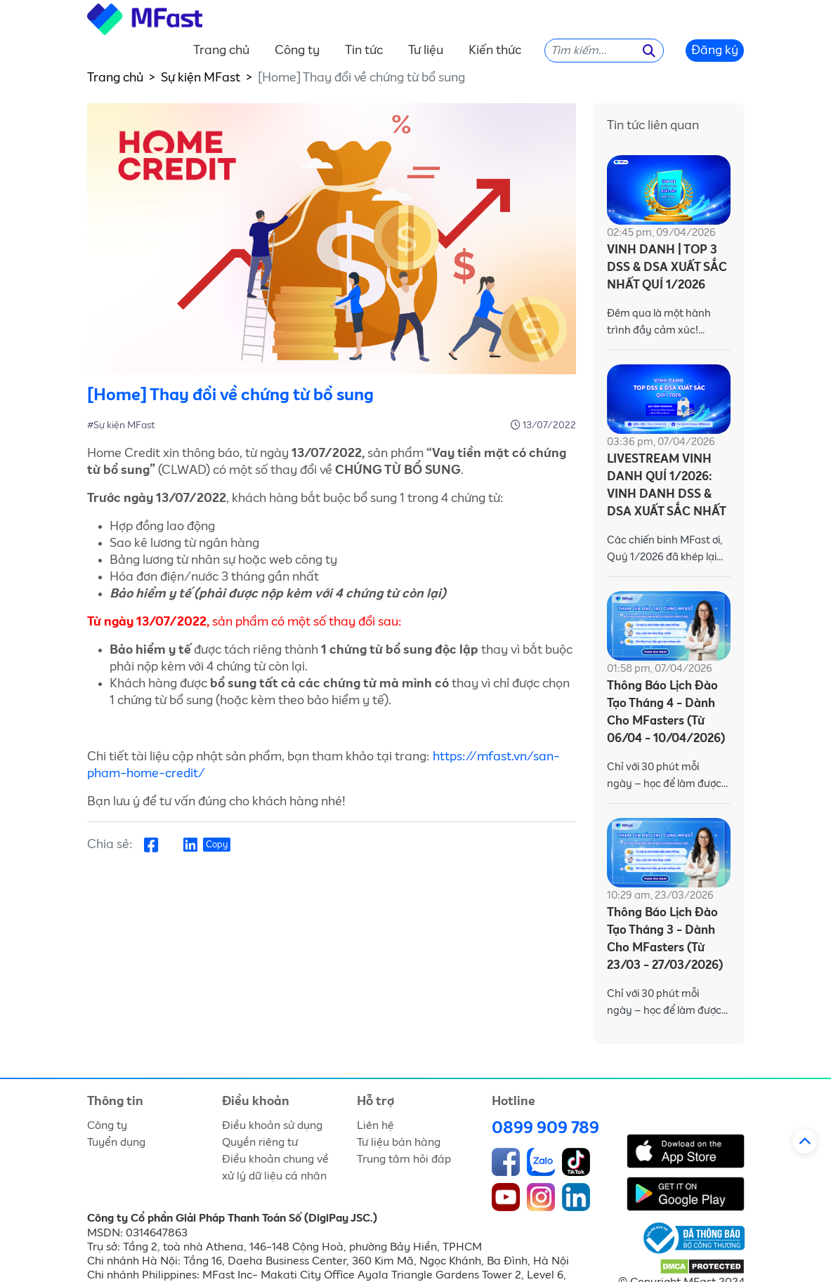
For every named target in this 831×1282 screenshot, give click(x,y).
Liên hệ (375, 1125)
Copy (217, 845)
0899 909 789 (545, 1128)
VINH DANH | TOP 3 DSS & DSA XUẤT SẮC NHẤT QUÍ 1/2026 (667, 267)
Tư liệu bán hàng (398, 1142)
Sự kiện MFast (200, 78)
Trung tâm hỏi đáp (404, 1159)
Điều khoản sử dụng (272, 1125)
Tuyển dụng (116, 1142)
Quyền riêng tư (260, 1142)
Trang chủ (221, 50)
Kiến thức (495, 50)
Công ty (297, 50)
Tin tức (364, 50)
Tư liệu (425, 50)
